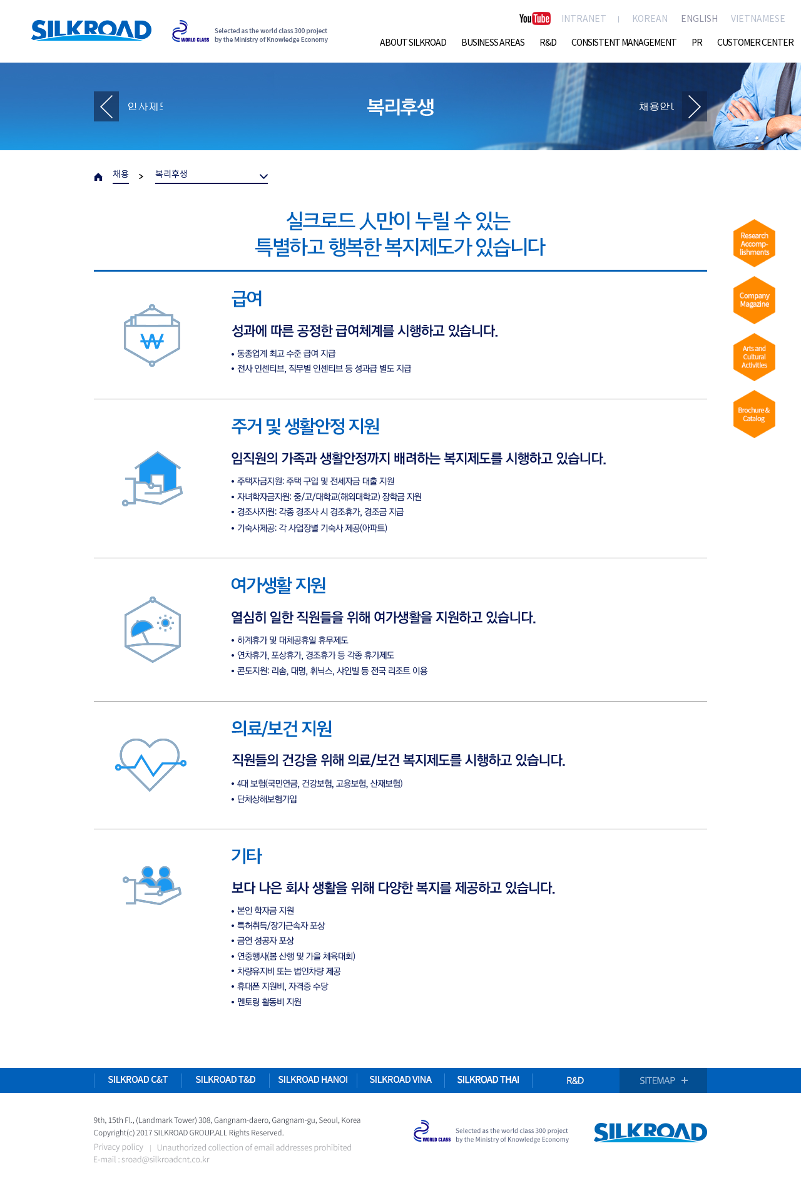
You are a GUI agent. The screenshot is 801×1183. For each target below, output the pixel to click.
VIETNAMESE (758, 19)
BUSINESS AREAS (492, 43)
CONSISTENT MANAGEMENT (623, 43)
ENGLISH (699, 19)
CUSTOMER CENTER (755, 43)
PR (696, 43)
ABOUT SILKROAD (413, 43)
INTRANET (583, 19)
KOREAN (650, 19)
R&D (547, 43)
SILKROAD (91, 30)
